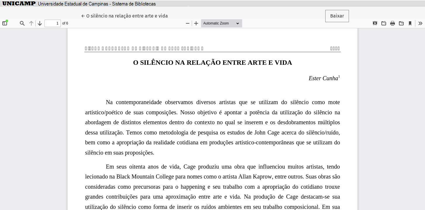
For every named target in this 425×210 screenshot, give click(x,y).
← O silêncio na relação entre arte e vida (124, 15)
